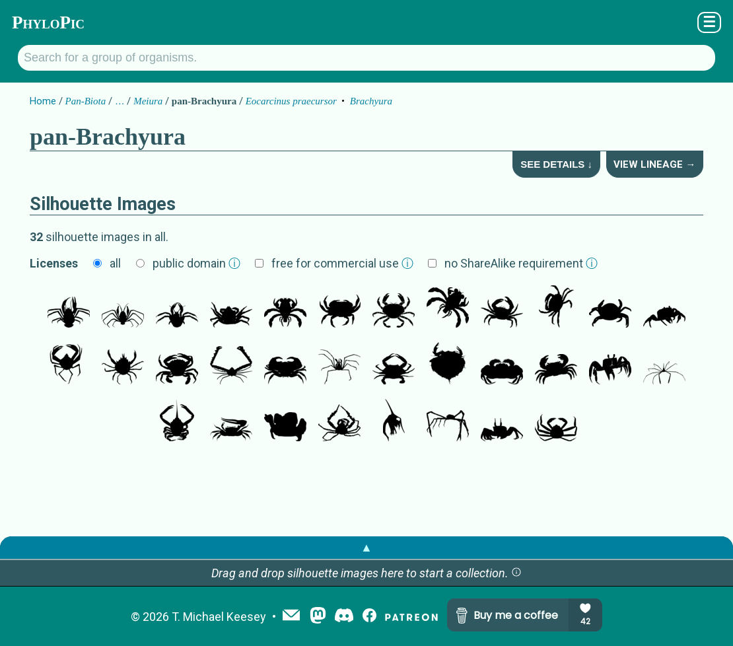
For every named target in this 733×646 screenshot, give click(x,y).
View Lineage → (654, 164)
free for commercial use (342, 263)
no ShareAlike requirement (521, 263)
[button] (516, 573)
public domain (196, 263)
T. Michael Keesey (219, 617)
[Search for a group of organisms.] (366, 58)
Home (43, 101)
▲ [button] (366, 547)
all (115, 263)
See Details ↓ (556, 164)
